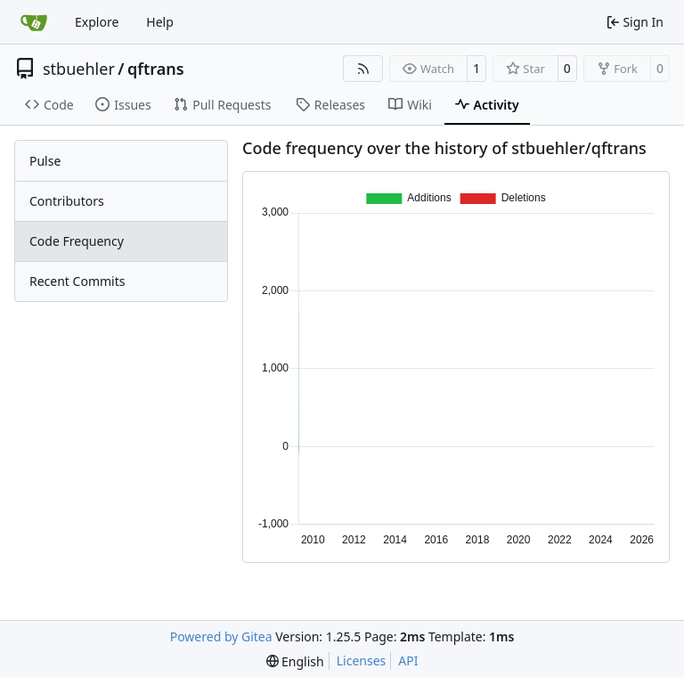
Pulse (45, 160)
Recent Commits (77, 281)
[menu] (295, 661)
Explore (96, 21)
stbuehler (79, 68)
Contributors (66, 200)
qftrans (155, 68)
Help (160, 21)
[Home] (34, 22)
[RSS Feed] (363, 68)
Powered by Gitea (221, 636)
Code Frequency (76, 240)
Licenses (362, 660)
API (408, 660)
